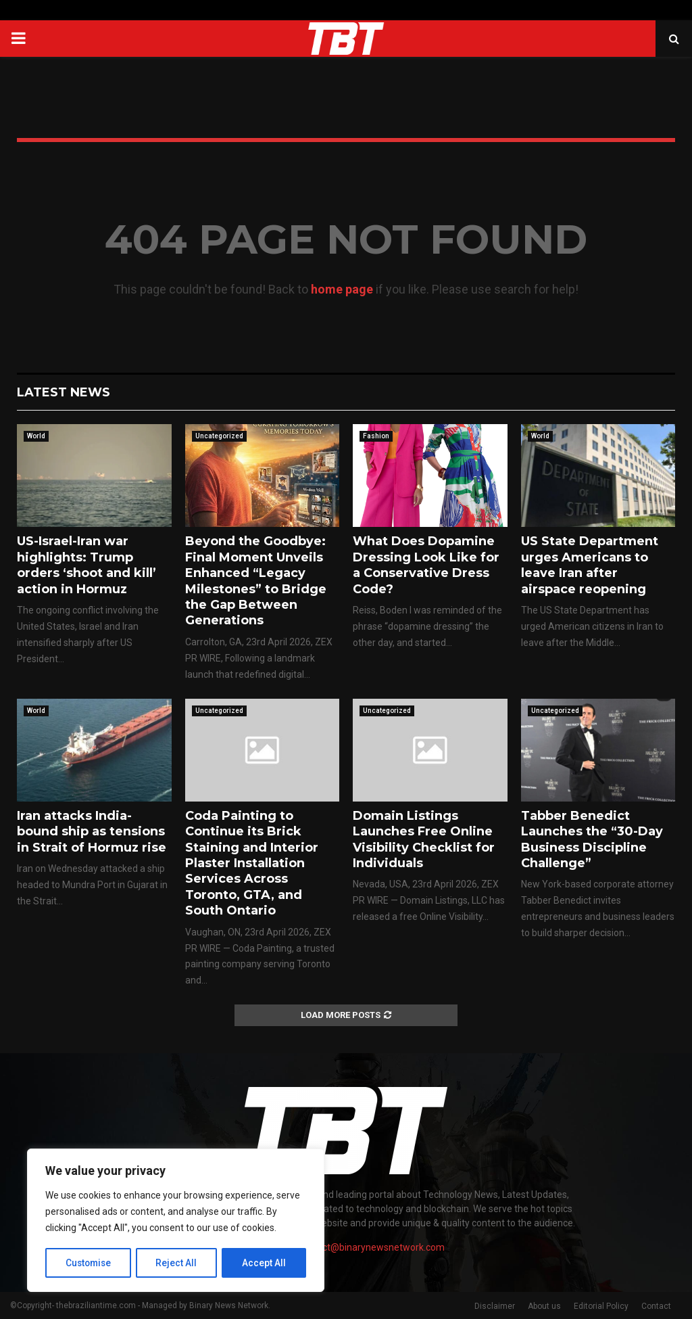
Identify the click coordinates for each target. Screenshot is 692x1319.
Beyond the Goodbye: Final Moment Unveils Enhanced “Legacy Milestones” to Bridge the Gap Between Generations (255, 581)
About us (544, 1306)
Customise (89, 1262)
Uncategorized (219, 436)
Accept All (265, 1262)
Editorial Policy (601, 1306)
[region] (175, 1221)
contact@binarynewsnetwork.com (371, 1247)
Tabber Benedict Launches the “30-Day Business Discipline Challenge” (592, 839)
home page (342, 289)
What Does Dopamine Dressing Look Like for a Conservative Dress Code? (426, 565)
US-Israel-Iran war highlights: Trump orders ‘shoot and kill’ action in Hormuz (86, 565)
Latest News (63, 392)
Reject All (178, 1262)
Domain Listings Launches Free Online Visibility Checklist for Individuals (424, 839)
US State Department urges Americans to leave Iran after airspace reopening (589, 565)
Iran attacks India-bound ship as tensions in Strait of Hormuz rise (91, 831)
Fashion (376, 436)
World (36, 436)
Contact (656, 1306)
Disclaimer (494, 1306)
